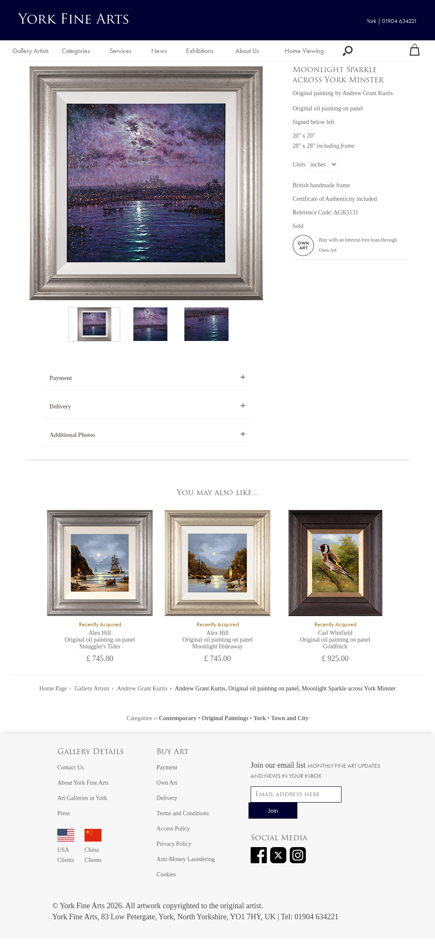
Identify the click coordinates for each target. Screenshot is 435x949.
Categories (76, 51)
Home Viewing (304, 51)
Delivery (60, 406)
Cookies (166, 874)
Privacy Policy (173, 844)
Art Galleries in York (82, 798)
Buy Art (172, 752)
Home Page (53, 688)
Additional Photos (73, 435)
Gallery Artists (30, 51)
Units (299, 164)
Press (63, 813)
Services (121, 51)
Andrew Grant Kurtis (142, 688)
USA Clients (65, 849)
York (260, 718)
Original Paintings (225, 718)
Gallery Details (90, 752)
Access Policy (173, 828)
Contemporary (178, 718)
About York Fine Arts (83, 783)
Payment (61, 378)
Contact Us (70, 767)
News (159, 51)
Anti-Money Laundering (185, 859)
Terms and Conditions (182, 813)
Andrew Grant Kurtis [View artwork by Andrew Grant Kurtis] (367, 93)
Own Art (166, 783)
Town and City (289, 718)
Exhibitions (200, 51)
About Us (247, 51)
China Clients (93, 849)
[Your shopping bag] (415, 51)
